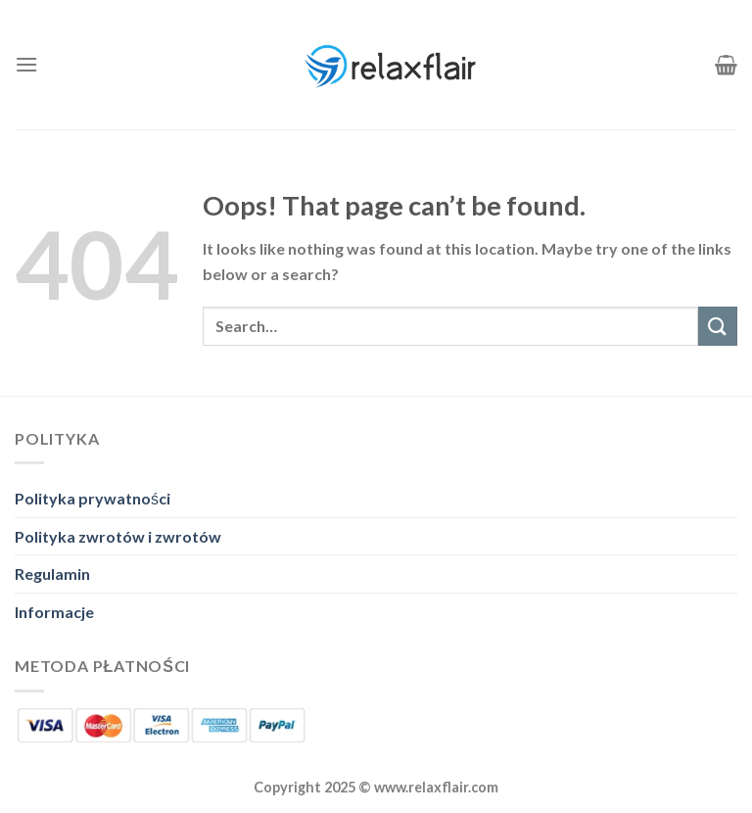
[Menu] (26, 64)
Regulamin (52, 573)
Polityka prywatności (92, 498)
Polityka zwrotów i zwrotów (118, 536)
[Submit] (717, 326)
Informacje (54, 611)
